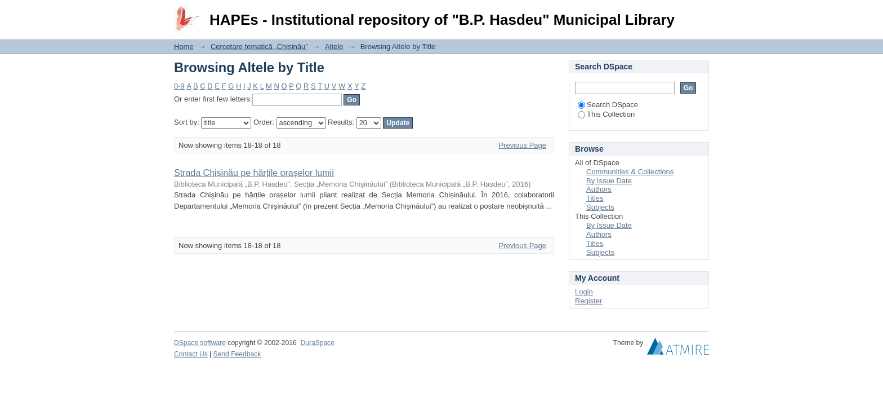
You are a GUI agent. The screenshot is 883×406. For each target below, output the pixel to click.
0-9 (179, 86)
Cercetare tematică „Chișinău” (259, 46)
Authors (599, 189)
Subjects (600, 207)
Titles (595, 198)
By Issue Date (609, 180)
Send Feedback (237, 354)
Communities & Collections (630, 171)
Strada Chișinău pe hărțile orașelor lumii (254, 173)
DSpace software (200, 343)
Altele (334, 46)
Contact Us (191, 354)
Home (184, 46)
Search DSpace (608, 104)
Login (700, 14)
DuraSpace (317, 343)
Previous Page (522, 145)
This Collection (606, 114)
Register (588, 301)
